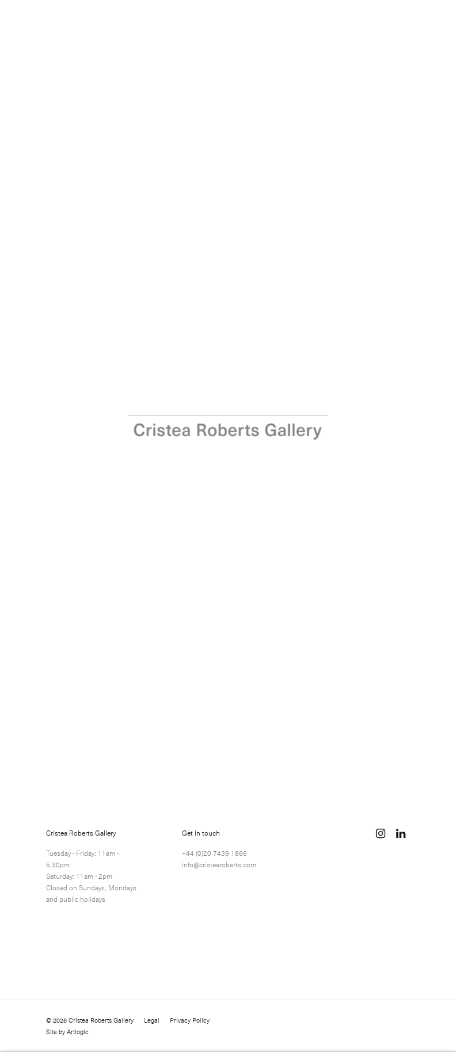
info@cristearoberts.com (219, 864)
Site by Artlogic (67, 1031)
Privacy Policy (190, 1020)
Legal (151, 1020)
